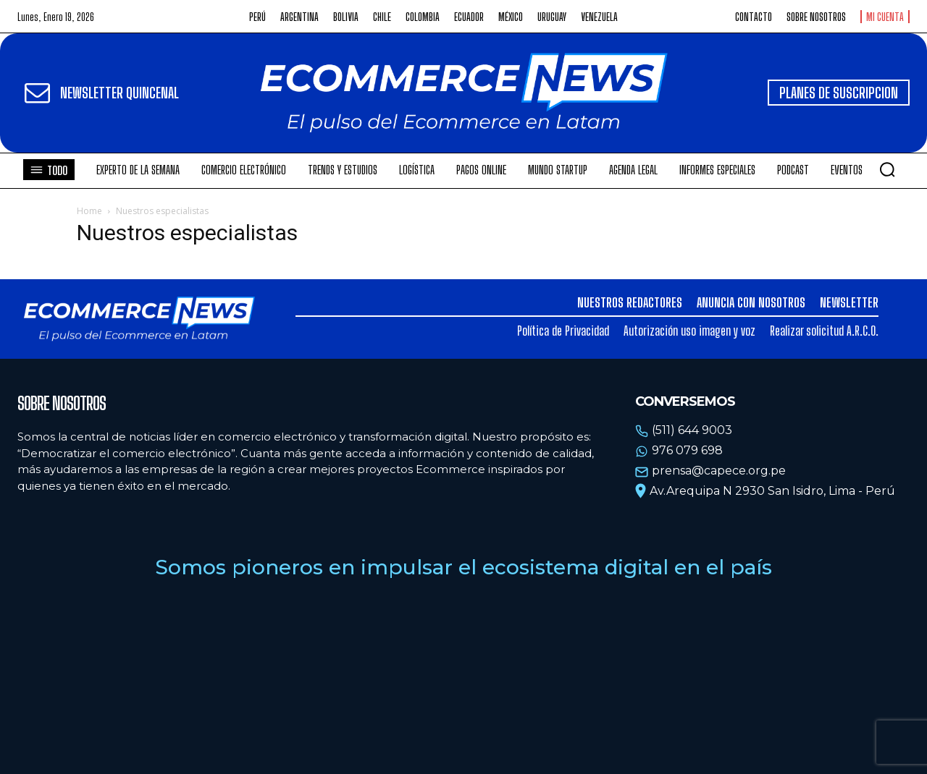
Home (89, 211)
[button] (887, 169)
